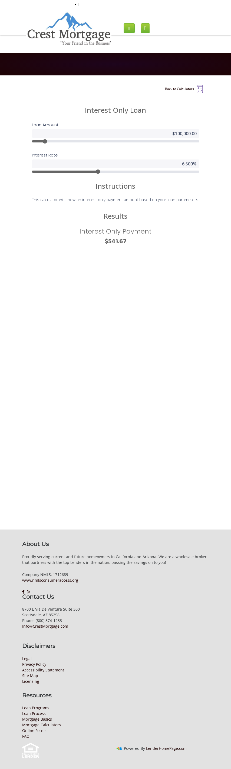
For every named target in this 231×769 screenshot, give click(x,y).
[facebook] (24, 592)
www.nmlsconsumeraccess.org (50, 580)
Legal (27, 658)
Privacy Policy (34, 664)
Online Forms (34, 730)
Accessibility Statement (43, 670)
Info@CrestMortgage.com (45, 626)
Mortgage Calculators (41, 724)
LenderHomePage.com (166, 748)
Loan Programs (35, 707)
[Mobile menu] (145, 28)
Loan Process (34, 713)
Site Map (30, 675)
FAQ (25, 736)
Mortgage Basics (37, 719)
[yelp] (28, 592)
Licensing (30, 681)
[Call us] (129, 28)
